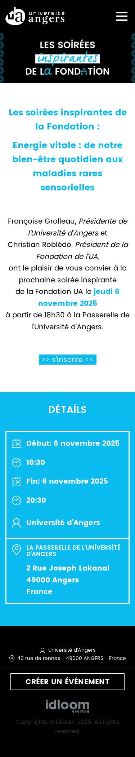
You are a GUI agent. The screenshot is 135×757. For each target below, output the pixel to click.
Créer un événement (67, 682)
